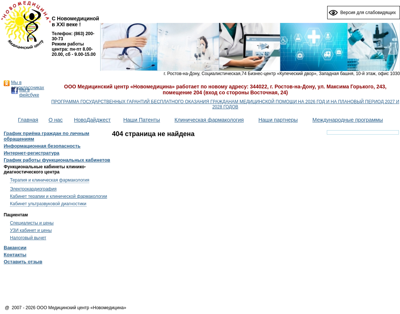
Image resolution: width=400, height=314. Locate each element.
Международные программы (347, 120)
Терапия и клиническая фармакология (49, 180)
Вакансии (15, 247)
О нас (55, 120)
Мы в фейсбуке (29, 92)
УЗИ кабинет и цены (31, 230)
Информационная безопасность (42, 146)
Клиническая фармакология (209, 120)
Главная (28, 120)
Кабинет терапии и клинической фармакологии (58, 196)
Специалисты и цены (32, 223)
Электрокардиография (33, 189)
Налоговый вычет (28, 237)
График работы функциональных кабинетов (57, 160)
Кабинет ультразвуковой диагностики (48, 203)
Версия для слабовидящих (368, 12)
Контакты (15, 254)
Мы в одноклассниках (27, 85)
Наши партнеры (278, 120)
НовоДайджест (92, 120)
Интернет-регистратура (32, 153)
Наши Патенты (141, 120)
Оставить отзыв (23, 261)
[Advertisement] (200, 286)
